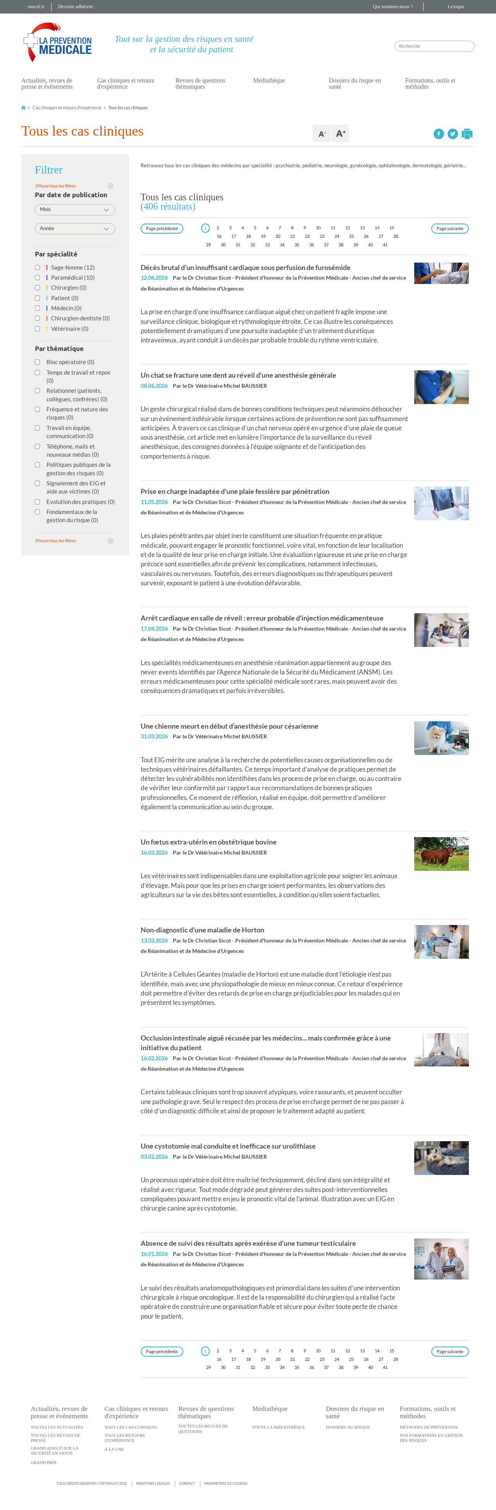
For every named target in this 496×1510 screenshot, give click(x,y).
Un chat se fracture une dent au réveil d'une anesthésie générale (238, 375)
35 (296, 244)
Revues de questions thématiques (200, 83)
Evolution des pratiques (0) (77, 501)
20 (278, 236)
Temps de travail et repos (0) (74, 376)
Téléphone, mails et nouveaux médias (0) (69, 450)
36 (311, 244)
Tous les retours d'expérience (125, 1438)
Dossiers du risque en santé (355, 83)
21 (292, 236)
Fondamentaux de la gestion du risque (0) (68, 515)
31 (238, 244)
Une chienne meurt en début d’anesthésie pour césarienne (230, 726)
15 (391, 227)
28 (395, 236)
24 (336, 236)
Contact (187, 1483)
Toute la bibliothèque (278, 1427)
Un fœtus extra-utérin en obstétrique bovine (209, 842)
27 (381, 236)
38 (341, 244)
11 (333, 227)
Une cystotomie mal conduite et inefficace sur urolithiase (228, 1146)
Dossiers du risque (348, 1427)
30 (223, 244)
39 (355, 244)
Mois (74, 209)
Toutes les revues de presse (55, 1438)
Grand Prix (44, 1462)
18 (248, 236)
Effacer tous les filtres (56, 185)
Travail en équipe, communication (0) (66, 431)
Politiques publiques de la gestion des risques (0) (75, 468)
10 (318, 227)
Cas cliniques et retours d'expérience (125, 83)
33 (267, 244)
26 (366, 236)
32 (252, 244)
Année (74, 228)
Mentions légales (153, 1483)
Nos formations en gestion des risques (431, 1438)
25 (351, 236)
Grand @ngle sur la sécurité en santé (54, 1450)
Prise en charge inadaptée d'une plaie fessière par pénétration (235, 491)
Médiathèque (269, 80)
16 (219, 236)
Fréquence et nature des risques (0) (73, 413)
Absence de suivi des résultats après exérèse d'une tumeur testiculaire (248, 1243)
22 (307, 236)
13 (362, 227)
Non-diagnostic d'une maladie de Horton (202, 929)
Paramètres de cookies (226, 1483)
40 (370, 244)
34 (282, 244)
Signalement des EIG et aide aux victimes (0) (72, 487)
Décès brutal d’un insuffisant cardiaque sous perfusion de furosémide (246, 267)
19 (263, 236)
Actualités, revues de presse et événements (47, 83)
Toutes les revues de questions (203, 1428)
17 (233, 236)
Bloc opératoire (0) (67, 361)
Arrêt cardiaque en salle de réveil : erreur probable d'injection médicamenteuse (262, 618)
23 (322, 236)
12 (347, 227)
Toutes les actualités (57, 1427)
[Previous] (162, 229)
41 (385, 244)
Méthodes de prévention (429, 1427)
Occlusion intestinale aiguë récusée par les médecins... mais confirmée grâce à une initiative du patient (266, 1043)
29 (208, 244)
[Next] (450, 229)
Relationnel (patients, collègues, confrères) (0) (73, 394)
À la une (114, 1449)
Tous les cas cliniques (131, 1427)
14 (377, 227)
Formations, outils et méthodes (430, 83)
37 (326, 244)
